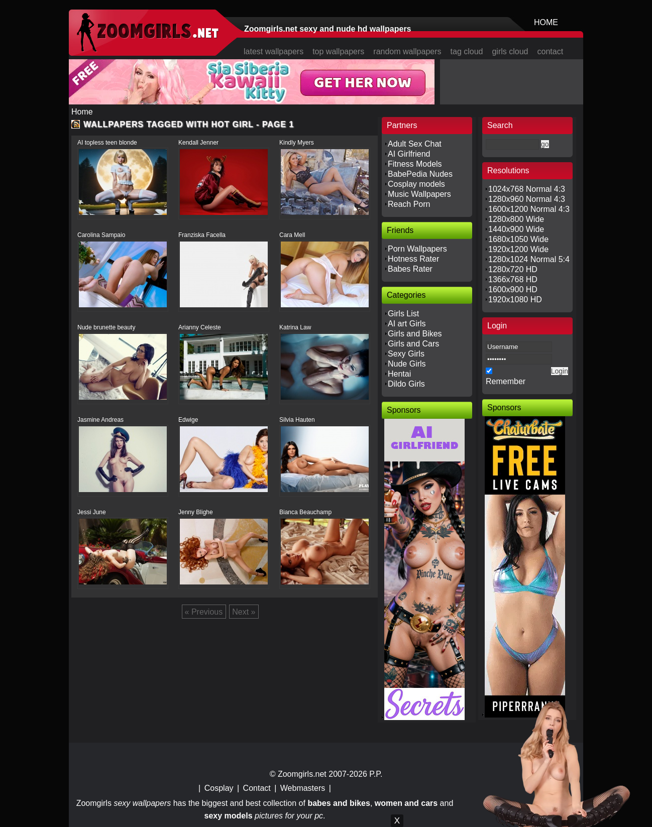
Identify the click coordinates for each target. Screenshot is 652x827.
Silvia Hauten (297, 419)
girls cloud (510, 51)
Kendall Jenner (198, 142)
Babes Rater (410, 269)
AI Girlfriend (409, 154)
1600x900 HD (512, 289)
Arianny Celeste (199, 327)
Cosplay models (416, 184)
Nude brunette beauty (106, 327)
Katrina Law (295, 327)
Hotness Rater (413, 259)
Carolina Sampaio (101, 235)
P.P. (375, 774)
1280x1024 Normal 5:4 (529, 259)
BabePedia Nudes (420, 174)
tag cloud (467, 51)
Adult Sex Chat (415, 144)
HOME (546, 22)
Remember (505, 381)
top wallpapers (338, 51)
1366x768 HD (512, 279)
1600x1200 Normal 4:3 (529, 209)
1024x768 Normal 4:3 (526, 189)
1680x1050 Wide (518, 239)
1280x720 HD (512, 269)
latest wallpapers (273, 51)
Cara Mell (292, 235)
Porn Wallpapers (417, 249)
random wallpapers (407, 51)
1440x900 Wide (516, 229)
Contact (257, 788)
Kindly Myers (296, 142)
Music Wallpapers (419, 194)
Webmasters (302, 788)
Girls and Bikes (415, 333)
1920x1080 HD (515, 299)
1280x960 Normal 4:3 (526, 199)
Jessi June (91, 512)
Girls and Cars (413, 343)
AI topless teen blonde (107, 142)
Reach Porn (409, 204)
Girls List (403, 313)
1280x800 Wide (516, 219)
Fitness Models (415, 164)
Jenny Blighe (195, 512)
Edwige (188, 419)
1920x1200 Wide (518, 249)
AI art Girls (407, 323)
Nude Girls (407, 364)
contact (550, 51)
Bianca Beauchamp (305, 512)
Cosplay (219, 788)
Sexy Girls (406, 353)
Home (82, 111)
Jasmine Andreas (100, 419)
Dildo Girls (406, 384)
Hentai (399, 374)
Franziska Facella (202, 235)
